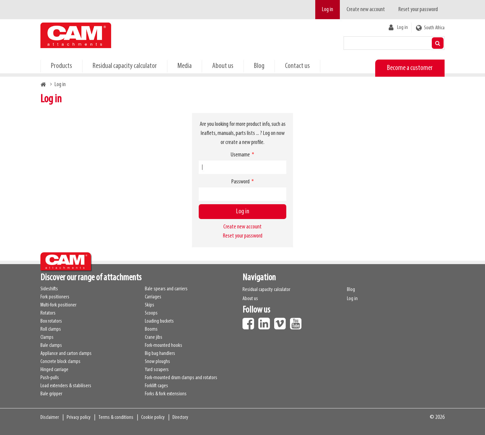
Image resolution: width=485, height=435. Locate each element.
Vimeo (281, 321)
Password (240, 182)
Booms (151, 329)
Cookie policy (153, 417)
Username (240, 155)
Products (61, 66)
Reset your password (418, 9)
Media (184, 66)
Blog (259, 66)
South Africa (434, 28)
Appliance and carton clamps (66, 353)
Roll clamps (50, 329)
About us (222, 66)
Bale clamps (51, 345)
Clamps (47, 337)
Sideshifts (49, 289)
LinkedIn (265, 321)
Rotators (48, 313)
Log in (327, 9)
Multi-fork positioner (58, 305)
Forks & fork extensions (166, 394)
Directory (180, 417)
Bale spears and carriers (166, 289)
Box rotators (51, 321)
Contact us (297, 66)
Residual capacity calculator (125, 66)
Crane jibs (153, 337)
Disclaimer (49, 417)
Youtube (297, 321)
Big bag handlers (160, 353)
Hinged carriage (54, 369)
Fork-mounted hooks (163, 345)
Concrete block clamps (60, 361)
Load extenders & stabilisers (65, 386)
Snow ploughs (157, 361)
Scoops (151, 313)
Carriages (153, 297)
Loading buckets (159, 321)
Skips (149, 305)
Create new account (366, 9)
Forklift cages (156, 386)
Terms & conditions (115, 417)
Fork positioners (54, 297)
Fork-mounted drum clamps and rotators (181, 377)
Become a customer (410, 68)
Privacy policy (79, 417)
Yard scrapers (157, 369)
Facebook (250, 321)
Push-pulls (49, 377)
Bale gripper (51, 394)
